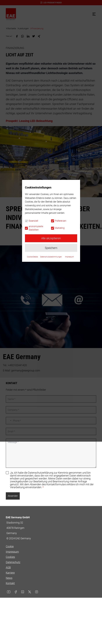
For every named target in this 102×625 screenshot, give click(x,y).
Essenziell (33, 312)
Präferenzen (60, 312)
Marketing (60, 319)
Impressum (69, 348)
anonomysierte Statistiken (36, 320)
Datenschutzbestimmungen (51, 348)
